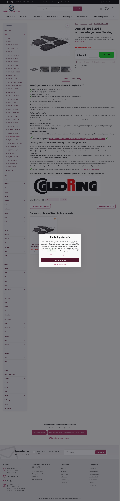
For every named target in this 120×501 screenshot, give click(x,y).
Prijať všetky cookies (60, 260)
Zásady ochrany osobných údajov (60, 255)
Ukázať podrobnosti (60, 264)
